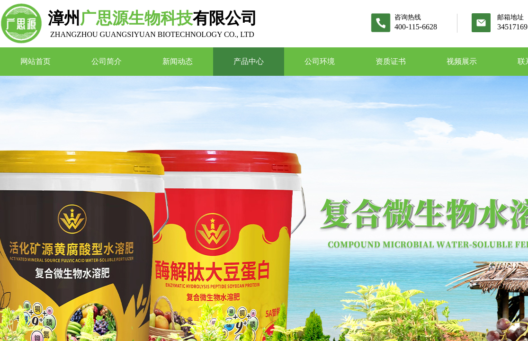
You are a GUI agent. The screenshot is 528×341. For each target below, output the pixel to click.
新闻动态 (177, 61)
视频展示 (462, 61)
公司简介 (106, 61)
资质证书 (391, 61)
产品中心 (248, 61)
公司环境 (319, 61)
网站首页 (35, 61)
